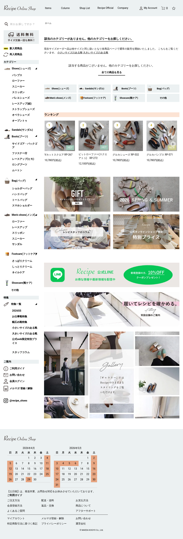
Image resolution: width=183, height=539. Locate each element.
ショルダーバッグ (22, 188)
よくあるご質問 (16, 510)
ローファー (18, 80)
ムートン (17, 170)
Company (123, 7)
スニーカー (18, 86)
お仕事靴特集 (19, 316)
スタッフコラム (21, 352)
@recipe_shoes (15, 400)
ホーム (48, 23)
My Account (148, 7)
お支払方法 (82, 500)
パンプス (17, 75)
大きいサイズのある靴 (24, 333)
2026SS (16, 310)
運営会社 (81, 523)
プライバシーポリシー (54, 523)
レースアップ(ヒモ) (23, 159)
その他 (163, 98)
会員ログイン (14, 381)
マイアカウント (16, 518)
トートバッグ (19, 200)
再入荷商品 (13, 54)
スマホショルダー (22, 205)
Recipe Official (105, 7)
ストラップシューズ (23, 109)
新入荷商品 (13, 48)
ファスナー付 (19, 153)
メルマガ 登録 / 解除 (18, 388)
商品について (83, 505)
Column (65, 8)
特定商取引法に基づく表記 (22, 523)
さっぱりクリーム (22, 260)
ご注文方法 (13, 500)
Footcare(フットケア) (94, 98)
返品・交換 (47, 505)
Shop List (84, 8)
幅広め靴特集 (19, 322)
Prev (50, 144)
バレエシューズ (21, 97)
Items (48, 8)
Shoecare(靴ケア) (129, 98)
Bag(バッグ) (163, 88)
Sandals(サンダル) (94, 88)
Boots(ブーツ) (129, 88)
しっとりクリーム (22, 266)
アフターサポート (86, 510)
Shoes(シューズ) (60, 88)
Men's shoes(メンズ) (60, 98)
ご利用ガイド (14, 368)
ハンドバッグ (19, 194)
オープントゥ (19, 120)
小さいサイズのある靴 (24, 327)
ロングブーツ (19, 164)
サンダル (17, 244)
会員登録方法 (14, 505)
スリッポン (18, 92)
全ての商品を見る (112, 72)
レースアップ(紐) (21, 103)
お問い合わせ (14, 374)
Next (173, 144)
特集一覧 (16, 304)
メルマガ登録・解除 (52, 518)
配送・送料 (47, 500)
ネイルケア (18, 272)
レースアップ (19, 227)
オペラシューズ (21, 115)
